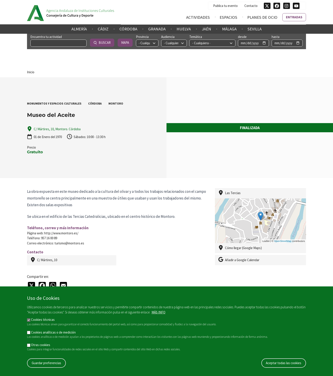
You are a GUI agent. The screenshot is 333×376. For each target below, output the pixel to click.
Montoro (115, 103)
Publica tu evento (225, 5)
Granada (157, 29)
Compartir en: (38, 276)
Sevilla (255, 29)
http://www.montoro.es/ (61, 233)
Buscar (272, 42)
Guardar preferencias (46, 363)
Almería (79, 29)
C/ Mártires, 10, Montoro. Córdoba (57, 129)
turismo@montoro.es (69, 243)
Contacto (251, 5)
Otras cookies (40, 345)
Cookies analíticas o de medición (53, 332)
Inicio (30, 72)
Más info (158, 312)
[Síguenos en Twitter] (267, 6)
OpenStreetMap (282, 241)
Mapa (295, 42)
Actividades (198, 17)
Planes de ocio (262, 17)
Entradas (294, 17)
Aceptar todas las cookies (283, 363)
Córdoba (128, 29)
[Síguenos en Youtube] (296, 6)
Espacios (228, 17)
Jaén (206, 29)
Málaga (229, 29)
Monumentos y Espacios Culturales (54, 103)
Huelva (184, 29)
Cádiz (103, 29)
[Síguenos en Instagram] (286, 6)
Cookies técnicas (43, 319)
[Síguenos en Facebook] (276, 6)
